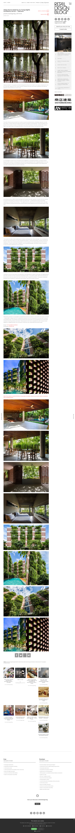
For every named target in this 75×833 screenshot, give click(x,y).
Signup (8, 2)
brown (9, 661)
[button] (23, 826)
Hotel (16, 661)
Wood (9, 662)
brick (7, 661)
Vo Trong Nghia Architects (12, 324)
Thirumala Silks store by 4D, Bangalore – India (44, 699)
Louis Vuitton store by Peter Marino (20, 718)
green (12, 661)
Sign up (37, 803)
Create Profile (63, 29)
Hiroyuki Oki (11, 326)
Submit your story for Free (63, 26)
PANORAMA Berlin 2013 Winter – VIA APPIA (44, 718)
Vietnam (33, 661)
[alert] (37, 826)
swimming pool (29, 661)
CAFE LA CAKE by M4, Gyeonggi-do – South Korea (32, 718)
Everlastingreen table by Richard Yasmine (43, 735)
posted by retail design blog (9, 13)
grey (14, 661)
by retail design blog (9, 684)
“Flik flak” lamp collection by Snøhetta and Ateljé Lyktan (43, 681)
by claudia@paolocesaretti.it (20, 682)
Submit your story (31, 2)
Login (5, 2)
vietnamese (38, 661)
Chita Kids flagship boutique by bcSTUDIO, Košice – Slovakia (8, 681)
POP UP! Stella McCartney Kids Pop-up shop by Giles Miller (9, 718)
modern (19, 661)
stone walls (23, 661)
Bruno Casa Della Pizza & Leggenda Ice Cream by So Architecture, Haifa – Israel (32, 681)
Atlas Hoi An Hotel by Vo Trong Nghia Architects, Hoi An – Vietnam (17, 10)
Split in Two (20, 679)
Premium (37, 2)
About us (24, 2)
